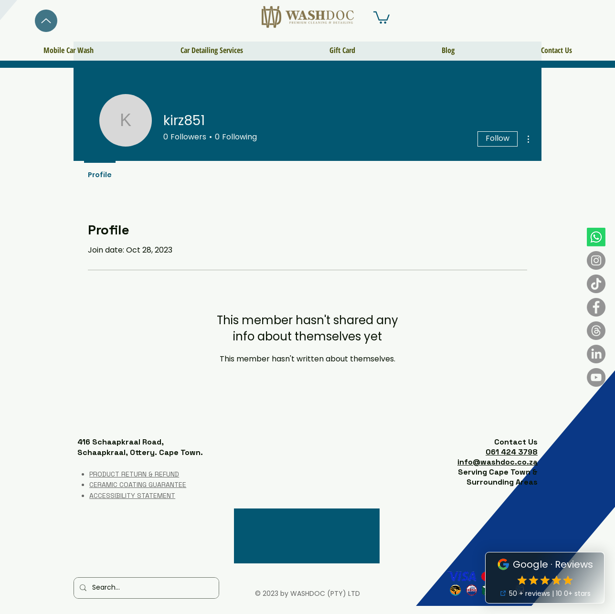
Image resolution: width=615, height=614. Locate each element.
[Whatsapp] (596, 237)
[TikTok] (596, 284)
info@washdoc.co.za (497, 462)
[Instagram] (596, 260)
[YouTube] (596, 377)
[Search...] (145, 588)
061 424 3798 (512, 452)
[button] (381, 17)
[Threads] (596, 330)
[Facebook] (596, 307)
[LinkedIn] (596, 354)
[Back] (46, 21)
